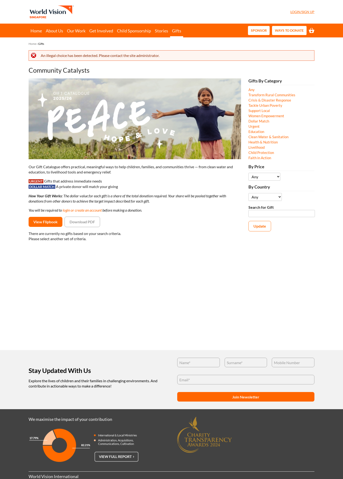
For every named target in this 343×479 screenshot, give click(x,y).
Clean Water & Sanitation (268, 137)
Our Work (76, 30)
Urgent (254, 126)
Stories (161, 30)
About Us (54, 30)
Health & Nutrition (263, 142)
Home (36, 30)
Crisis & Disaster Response (269, 100)
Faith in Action (259, 158)
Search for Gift (261, 207)
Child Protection (261, 152)
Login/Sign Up (302, 12)
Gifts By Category (265, 80)
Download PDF (82, 221)
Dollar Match (258, 121)
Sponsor (259, 30)
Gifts (176, 30)
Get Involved (101, 30)
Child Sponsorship (134, 30)
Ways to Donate (289, 30)
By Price (256, 166)
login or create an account (82, 210)
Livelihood (256, 147)
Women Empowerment (266, 116)
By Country (259, 186)
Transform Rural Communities (271, 95)
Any (251, 89)
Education (256, 131)
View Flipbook (45, 221)
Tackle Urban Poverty (265, 105)
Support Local (259, 110)
